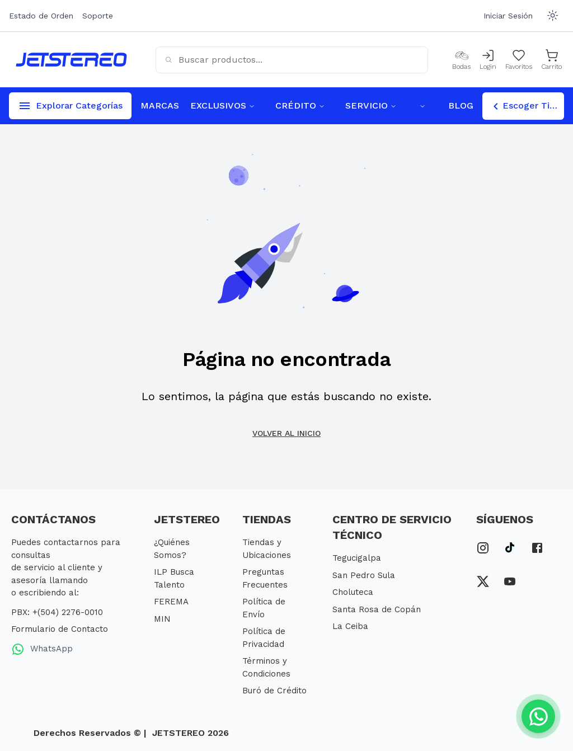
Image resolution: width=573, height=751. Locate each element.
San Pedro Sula (363, 575)
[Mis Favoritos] (518, 60)
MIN (162, 619)
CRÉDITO (300, 105)
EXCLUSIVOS (222, 105)
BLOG (460, 105)
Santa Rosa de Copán (376, 609)
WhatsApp (42, 649)
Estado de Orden (41, 15)
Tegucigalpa (356, 558)
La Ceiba (350, 626)
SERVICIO (371, 105)
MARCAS (159, 105)
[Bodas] (461, 60)
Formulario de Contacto (59, 629)
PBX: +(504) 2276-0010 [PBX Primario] (57, 612)
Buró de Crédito (274, 691)
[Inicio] (71, 60)
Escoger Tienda (526, 106)
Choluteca (352, 592)
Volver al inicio (286, 433)
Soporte (97, 15)
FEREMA (171, 602)
